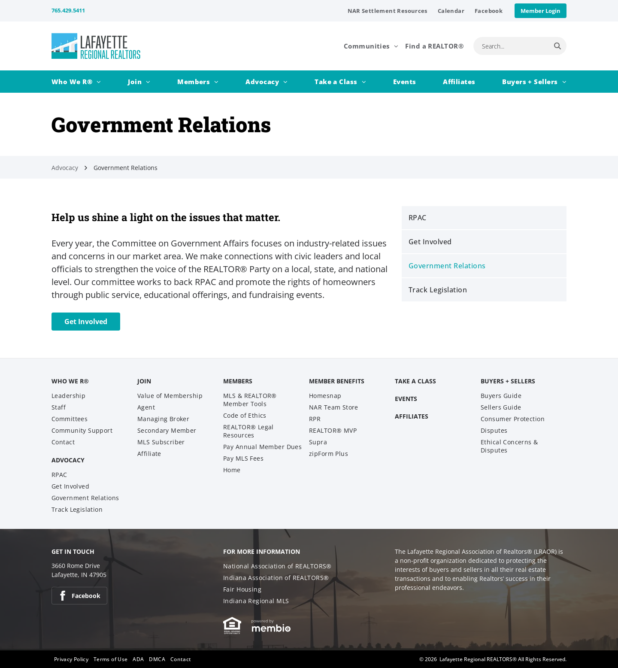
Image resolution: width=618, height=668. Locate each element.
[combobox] (510, 46)
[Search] (557, 46)
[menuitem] (387, 11)
